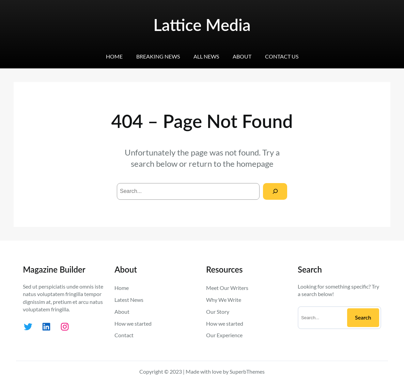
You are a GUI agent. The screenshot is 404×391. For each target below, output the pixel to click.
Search (363, 317)
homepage (255, 163)
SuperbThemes (247, 371)
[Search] (275, 191)
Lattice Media (202, 24)
